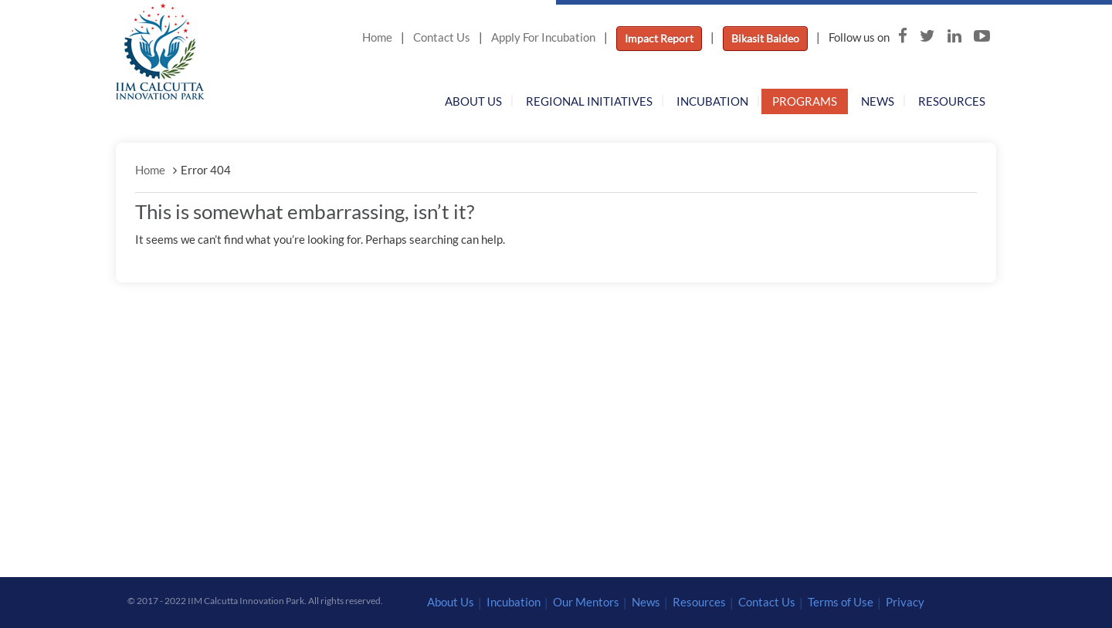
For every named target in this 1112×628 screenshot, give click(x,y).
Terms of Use (840, 602)
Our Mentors (586, 602)
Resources (951, 101)
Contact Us (441, 37)
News (877, 101)
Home (377, 37)
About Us (473, 101)
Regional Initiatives (589, 101)
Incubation (712, 101)
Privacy (905, 602)
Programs (804, 101)
